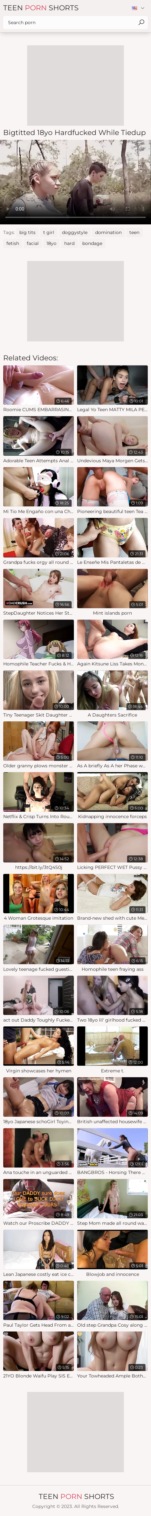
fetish (12, 243)
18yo (51, 243)
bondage (92, 243)
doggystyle (74, 232)
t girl (48, 232)
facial (33, 243)
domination (108, 232)
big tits (27, 232)
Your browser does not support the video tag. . (75, 182)
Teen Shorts (41, 8)
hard (69, 243)
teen (134, 232)
